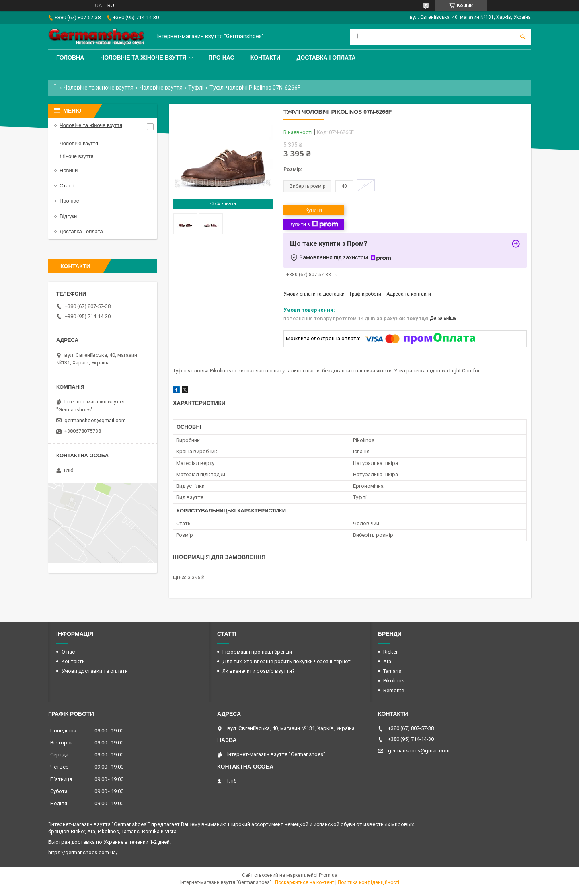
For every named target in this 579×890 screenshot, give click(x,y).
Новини (69, 170)
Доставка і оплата (325, 57)
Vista (171, 831)
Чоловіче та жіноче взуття (143, 57)
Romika (151, 831)
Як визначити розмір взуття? (258, 671)
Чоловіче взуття (161, 87)
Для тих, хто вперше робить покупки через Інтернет (286, 661)
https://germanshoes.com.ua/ (83, 852)
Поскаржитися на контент (304, 882)
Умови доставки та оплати (95, 671)
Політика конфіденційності (368, 882)
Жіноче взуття (77, 156)
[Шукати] (523, 37)
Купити (313, 210)
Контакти (265, 57)
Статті (67, 186)
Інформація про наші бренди (257, 652)
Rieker (390, 652)
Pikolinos (393, 681)
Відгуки (68, 216)
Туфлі (195, 87)
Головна (70, 57)
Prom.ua (328, 875)
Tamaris (392, 671)
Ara (387, 661)
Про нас (221, 57)
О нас (68, 652)
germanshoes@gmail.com (95, 420)
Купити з (313, 224)
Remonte (393, 690)
